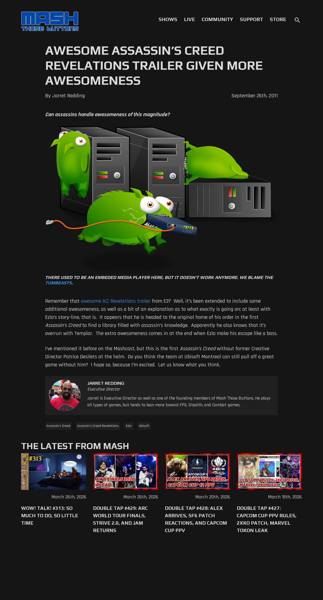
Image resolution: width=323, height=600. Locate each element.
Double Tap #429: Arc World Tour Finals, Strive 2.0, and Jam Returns (120, 519)
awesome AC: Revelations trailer (115, 301)
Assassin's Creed (58, 426)
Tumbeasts (58, 282)
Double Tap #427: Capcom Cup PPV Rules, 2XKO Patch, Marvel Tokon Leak (266, 519)
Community (217, 19)
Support (251, 19)
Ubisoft (144, 426)
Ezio (129, 426)
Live (189, 19)
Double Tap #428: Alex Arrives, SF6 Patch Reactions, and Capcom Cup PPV (196, 519)
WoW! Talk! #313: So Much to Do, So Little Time (49, 515)
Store (278, 19)
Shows (168, 19)
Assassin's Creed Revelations (98, 426)
